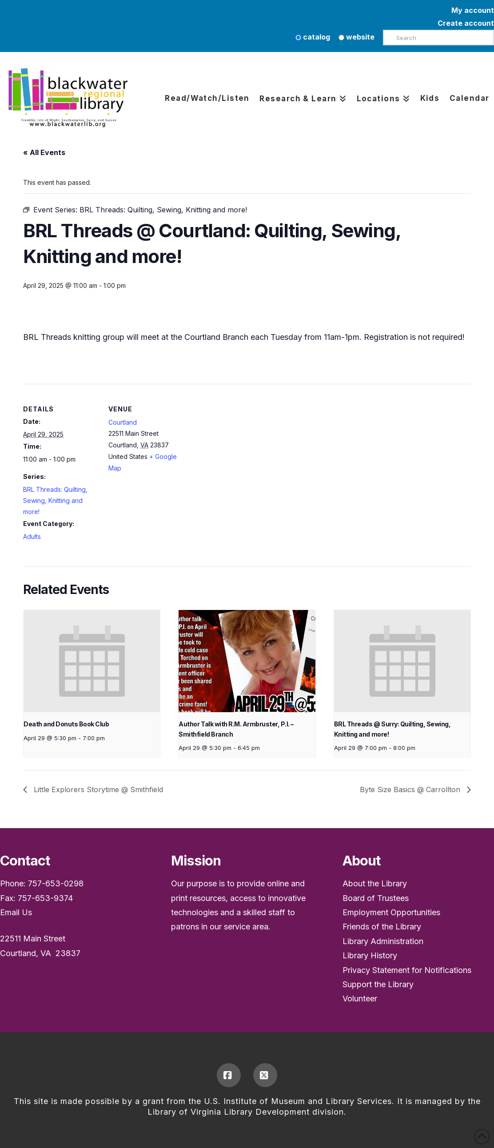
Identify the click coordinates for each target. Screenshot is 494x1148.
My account (472, 10)
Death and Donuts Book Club (66, 724)
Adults (32, 536)
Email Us (16, 912)
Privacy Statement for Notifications (407, 970)
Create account (466, 23)
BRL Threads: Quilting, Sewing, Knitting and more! (55, 500)
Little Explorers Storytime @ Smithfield (97, 789)
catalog (312, 36)
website (356, 36)
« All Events (44, 152)
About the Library (375, 883)
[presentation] (92, 661)
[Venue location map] (240, 445)
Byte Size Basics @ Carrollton (411, 789)
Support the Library (378, 984)
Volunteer (360, 998)
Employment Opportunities (391, 912)
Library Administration (383, 941)
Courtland (122, 422)
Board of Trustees (376, 898)
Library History (370, 955)
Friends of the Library (382, 926)
